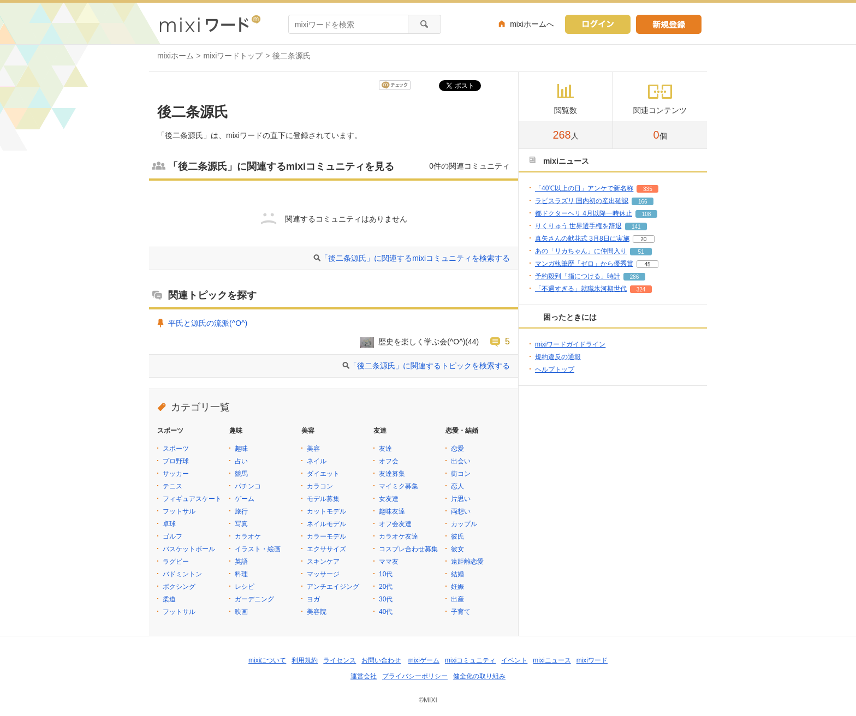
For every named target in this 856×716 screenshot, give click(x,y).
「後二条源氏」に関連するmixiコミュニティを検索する (415, 258)
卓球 (169, 524)
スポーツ (176, 448)
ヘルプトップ (554, 369)
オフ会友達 (395, 524)
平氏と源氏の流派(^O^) (207, 323)
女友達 (389, 499)
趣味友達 (392, 511)
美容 (313, 448)
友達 (385, 448)
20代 (386, 586)
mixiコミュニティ (470, 660)
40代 (386, 612)
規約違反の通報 (558, 357)
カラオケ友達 (398, 536)
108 (646, 214)
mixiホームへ (532, 24)
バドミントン (182, 574)
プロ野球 (176, 461)
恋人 (457, 486)
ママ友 (389, 561)
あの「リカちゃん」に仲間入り (581, 251)
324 (641, 290)
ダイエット (323, 474)
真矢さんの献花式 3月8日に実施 (582, 238)
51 (641, 252)
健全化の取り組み (479, 676)
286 (634, 277)
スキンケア (323, 561)
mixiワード (592, 660)
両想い (461, 511)
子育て (461, 612)
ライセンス (339, 660)
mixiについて (267, 660)
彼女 (457, 549)
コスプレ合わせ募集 (408, 549)
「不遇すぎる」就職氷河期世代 (581, 289)
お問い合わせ (381, 660)
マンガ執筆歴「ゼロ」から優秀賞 (584, 263)
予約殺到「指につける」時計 (577, 276)
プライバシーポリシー (415, 676)
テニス (172, 486)
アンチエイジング (333, 586)
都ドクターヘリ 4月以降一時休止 (583, 213)
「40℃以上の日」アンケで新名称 (584, 188)
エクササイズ (326, 549)
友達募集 (392, 474)
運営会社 (363, 676)
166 (642, 202)
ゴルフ (172, 536)
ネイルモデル (326, 524)
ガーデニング (254, 599)
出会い (461, 461)
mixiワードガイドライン (570, 344)
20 (643, 239)
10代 (386, 574)
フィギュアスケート (192, 499)
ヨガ (313, 599)
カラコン (320, 486)
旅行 (241, 511)
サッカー (176, 474)
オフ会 (389, 461)
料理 (241, 574)
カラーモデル (326, 536)
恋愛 (457, 448)
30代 (386, 599)
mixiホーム (175, 55)
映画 (241, 612)
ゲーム (244, 499)
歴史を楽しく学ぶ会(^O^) (421, 341)
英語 (241, 561)
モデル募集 (323, 499)
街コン (461, 474)
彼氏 (457, 536)
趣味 (241, 448)
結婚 (457, 574)
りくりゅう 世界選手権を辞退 (578, 226)
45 (647, 264)
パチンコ (248, 486)
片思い (461, 499)
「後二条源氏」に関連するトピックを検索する (429, 365)
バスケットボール (189, 549)
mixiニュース (551, 660)
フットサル (179, 511)
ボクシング (179, 586)
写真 (241, 524)
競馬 (241, 474)
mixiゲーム (423, 660)
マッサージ (323, 574)
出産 (457, 599)
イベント (514, 660)
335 (647, 189)
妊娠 (457, 586)
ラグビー (176, 561)
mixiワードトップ (233, 55)
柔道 (169, 599)
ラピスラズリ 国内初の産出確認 (581, 201)
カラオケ (248, 536)
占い (241, 461)
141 (636, 227)
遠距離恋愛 (467, 561)
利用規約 (305, 660)
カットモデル (326, 511)
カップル (464, 524)
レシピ (244, 586)
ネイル (316, 461)
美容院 (316, 612)
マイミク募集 (398, 486)
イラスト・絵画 (258, 549)
